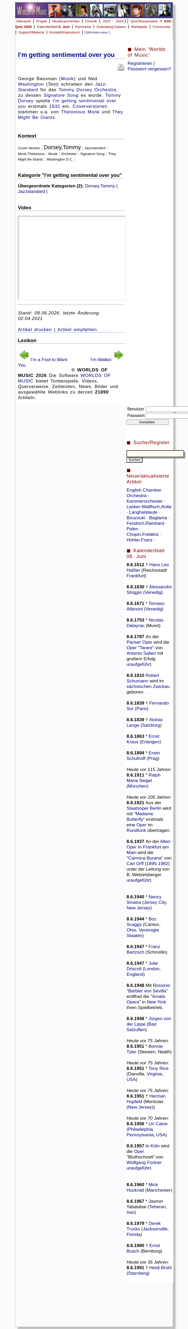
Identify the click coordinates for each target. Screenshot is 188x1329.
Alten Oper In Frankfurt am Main (148, 847)
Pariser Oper (139, 642)
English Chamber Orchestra (143, 492)
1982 (163, 863)
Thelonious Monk (80, 111)
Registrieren (140, 63)
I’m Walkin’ (101, 359)
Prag (153, 758)
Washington (31, 84)
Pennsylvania (140, 1134)
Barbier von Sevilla (147, 990)
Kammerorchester (145, 501)
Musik (67, 78)
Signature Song (61, 95)
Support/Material (31, 32)
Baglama (158, 517)
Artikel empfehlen (77, 329)
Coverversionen (90, 106)
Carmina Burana (144, 858)
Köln (155, 1145)
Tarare (146, 647)
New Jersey (138, 907)
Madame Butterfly (139, 816)
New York (156, 1002)
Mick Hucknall (142, 1187)
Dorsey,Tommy (62, 147)
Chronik (91, 21)
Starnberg (138, 1273)
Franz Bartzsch (143, 949)
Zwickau (161, 686)
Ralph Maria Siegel (143, 777)
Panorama (83, 27)
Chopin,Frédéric (143, 534)
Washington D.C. (60, 159)
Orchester (69, 154)
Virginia (154, 1073)
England (134, 974)
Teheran (157, 1206)
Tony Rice (159, 1068)
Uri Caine (158, 1123)
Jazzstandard (95, 148)
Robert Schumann (142, 678)
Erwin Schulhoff (143, 755)
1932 (54, 106)
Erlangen (150, 741)
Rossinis (161, 985)
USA (131, 1079)
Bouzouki (136, 517)
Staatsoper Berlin (143, 808)
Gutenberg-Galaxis (111, 27)
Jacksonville (155, 1228)
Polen (132, 528)
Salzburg (151, 725)
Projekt (41, 21)
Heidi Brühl (160, 1267)
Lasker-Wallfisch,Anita (148, 506)
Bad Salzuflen (141, 1026)
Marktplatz (139, 27)
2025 (106, 21)
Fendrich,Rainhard (145, 523)
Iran (130, 1212)
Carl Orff (135, 863)
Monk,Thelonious (31, 154)
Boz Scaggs (141, 921)
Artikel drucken (35, 329)
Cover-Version (29, 148)
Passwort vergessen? (149, 68)
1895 (151, 863)
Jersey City (155, 902)
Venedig (153, 592)
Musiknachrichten (66, 21)
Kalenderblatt (53, 27)
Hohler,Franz (140, 539)
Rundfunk (136, 830)
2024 (120, 21)
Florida (133, 1234)
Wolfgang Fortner (144, 1162)
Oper (131, 647)
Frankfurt (135, 575)
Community (161, 27)
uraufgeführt (138, 664)
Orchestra (105, 89)
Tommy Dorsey (75, 89)
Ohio (131, 930)
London (152, 968)
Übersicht (23, 21)
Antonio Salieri (141, 653)
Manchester (159, 1190)
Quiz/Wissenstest (143, 21)
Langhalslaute (144, 512)
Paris (141, 708)
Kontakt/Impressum (64, 32)
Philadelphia (140, 1129)
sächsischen (138, 686)
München (137, 786)
